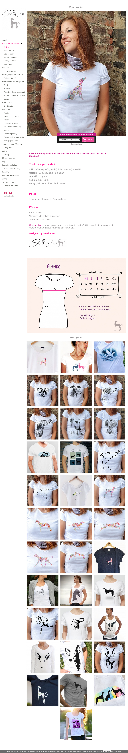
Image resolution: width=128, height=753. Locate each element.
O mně (4, 179)
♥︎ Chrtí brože (7, 102)
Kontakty (5, 172)
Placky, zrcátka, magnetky (14, 137)
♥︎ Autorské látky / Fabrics (12, 144)
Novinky (5, 40)
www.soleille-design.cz (10, 175)
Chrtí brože (8, 106)
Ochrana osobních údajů (11, 168)
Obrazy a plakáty (10, 134)
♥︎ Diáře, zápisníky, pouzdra (12, 75)
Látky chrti (8, 147)
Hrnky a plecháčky (11, 123)
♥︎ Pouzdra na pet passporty (13, 81)
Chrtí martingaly (10, 71)
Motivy (4, 151)
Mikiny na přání (10, 61)
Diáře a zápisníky (10, 78)
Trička (6, 47)
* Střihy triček (9, 50)
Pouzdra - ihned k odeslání (14, 92)
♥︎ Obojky (5, 68)
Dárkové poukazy (9, 158)
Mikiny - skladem (10, 57)
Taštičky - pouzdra (11, 116)
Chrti (6, 85)
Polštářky (7, 113)
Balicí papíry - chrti (11, 140)
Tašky (6, 120)
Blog (3, 161)
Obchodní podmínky (9, 165)
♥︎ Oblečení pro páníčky (11, 43)
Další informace (116, 751)
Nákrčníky (8, 64)
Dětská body (9, 54)
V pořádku (107, 751)
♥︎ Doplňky (6, 109)
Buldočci (7, 88)
